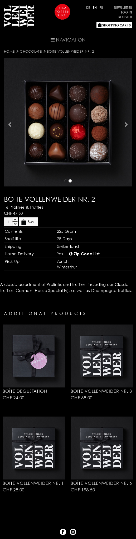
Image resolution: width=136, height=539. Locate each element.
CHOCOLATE (31, 51)
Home (9, 51)
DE (88, 8)
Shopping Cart (114, 25)
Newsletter (123, 8)
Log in (126, 12)
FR (101, 8)
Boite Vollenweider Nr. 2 (70, 51)
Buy (27, 222)
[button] (9, 122)
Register (125, 17)
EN (95, 8)
